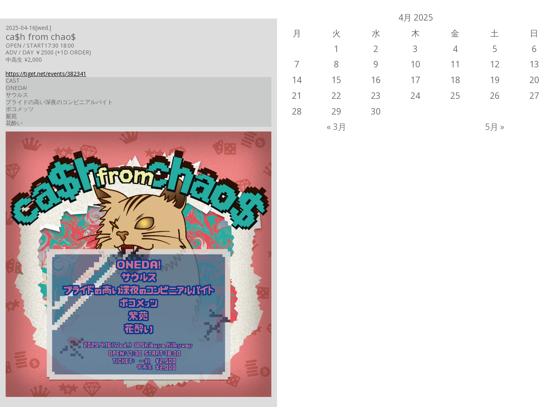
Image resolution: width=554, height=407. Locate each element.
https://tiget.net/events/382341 (46, 73)
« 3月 (336, 126)
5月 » (494, 126)
